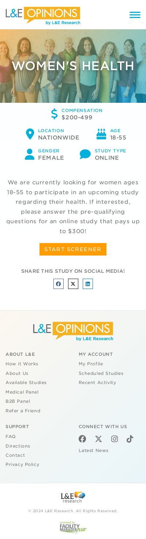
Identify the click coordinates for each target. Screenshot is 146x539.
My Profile (91, 363)
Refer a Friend (22, 410)
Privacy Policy (22, 464)
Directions (17, 446)
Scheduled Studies (101, 373)
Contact (15, 455)
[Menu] (135, 16)
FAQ (10, 436)
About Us (17, 373)
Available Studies (26, 382)
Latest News (94, 450)
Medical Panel (22, 392)
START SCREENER (73, 249)
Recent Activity (97, 382)
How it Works (21, 363)
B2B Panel (17, 401)
